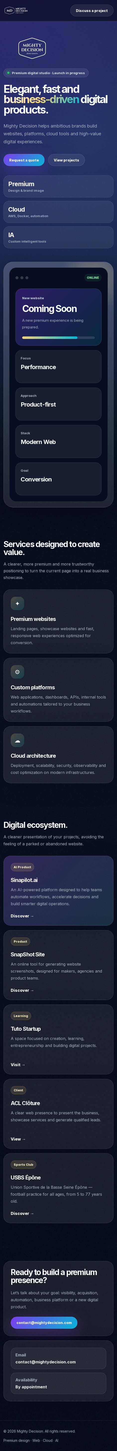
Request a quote (24, 160)
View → (18, 1139)
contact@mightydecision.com (44, 1322)
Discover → (22, 915)
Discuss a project (92, 10)
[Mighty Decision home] (16, 10)
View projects (66, 160)
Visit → (18, 1064)
